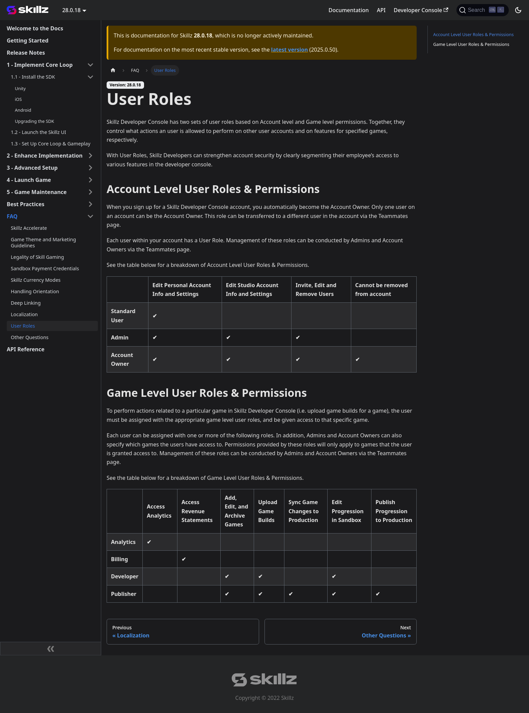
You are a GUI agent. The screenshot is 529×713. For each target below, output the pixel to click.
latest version (289, 49)
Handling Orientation (35, 291)
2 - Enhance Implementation (45, 155)
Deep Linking (26, 303)
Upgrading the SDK (34, 121)
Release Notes (26, 52)
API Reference (26, 349)
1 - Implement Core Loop (40, 64)
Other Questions (30, 337)
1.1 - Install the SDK (33, 77)
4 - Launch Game (29, 180)
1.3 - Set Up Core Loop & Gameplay (50, 143)
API (381, 10)
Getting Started (28, 40)
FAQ (12, 216)
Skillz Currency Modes (35, 280)
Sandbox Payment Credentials (45, 268)
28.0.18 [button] (71, 10)
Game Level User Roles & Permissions (471, 44)
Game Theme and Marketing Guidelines (43, 242)
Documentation (349, 10)
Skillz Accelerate (29, 228)
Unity (20, 88)
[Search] (482, 10)
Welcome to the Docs (35, 28)
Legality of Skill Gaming (37, 257)
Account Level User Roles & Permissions (473, 34)
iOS (18, 99)
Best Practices (26, 204)
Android (23, 110)
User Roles (23, 326)
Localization (24, 314)
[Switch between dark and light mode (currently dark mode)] (518, 10)
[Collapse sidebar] (50, 648)
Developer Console (421, 10)
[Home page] (113, 70)
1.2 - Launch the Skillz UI (38, 132)
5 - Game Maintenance (37, 192)
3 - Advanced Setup (32, 167)
